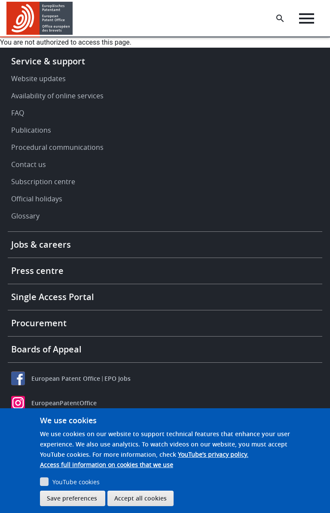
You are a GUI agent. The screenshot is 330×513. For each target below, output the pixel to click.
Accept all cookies (140, 498)
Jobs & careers (41, 244)
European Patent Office (65, 378)
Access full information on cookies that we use (106, 465)
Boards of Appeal (46, 349)
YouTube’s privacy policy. (213, 454)
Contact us (28, 164)
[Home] (39, 18)
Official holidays (36, 198)
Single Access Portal (52, 297)
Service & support (48, 61)
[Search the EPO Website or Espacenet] (280, 18)
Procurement (39, 323)
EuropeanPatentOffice (64, 403)
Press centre (37, 270)
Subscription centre (43, 181)
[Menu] (306, 18)
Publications (31, 130)
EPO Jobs (117, 378)
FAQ (17, 113)
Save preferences (72, 498)
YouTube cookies (76, 482)
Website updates (38, 78)
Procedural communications (57, 147)
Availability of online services (57, 95)
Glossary (25, 216)
